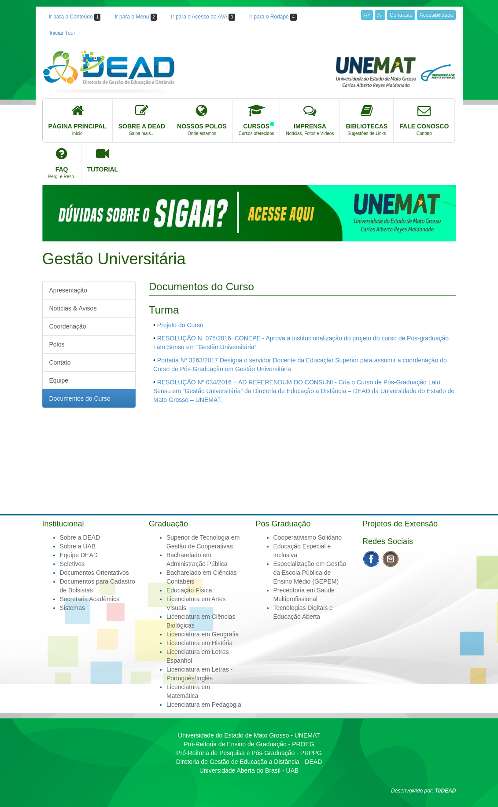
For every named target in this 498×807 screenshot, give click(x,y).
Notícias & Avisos (73, 308)
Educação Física (189, 590)
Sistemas (72, 607)
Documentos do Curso (80, 398)
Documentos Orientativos (94, 572)
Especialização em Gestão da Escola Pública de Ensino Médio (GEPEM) (310, 572)
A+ (367, 15)
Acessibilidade (437, 15)
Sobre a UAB (78, 546)
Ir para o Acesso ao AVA (203, 17)
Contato (60, 362)
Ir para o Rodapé (273, 17)
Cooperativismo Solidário (307, 537)
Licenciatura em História (199, 642)
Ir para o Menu (135, 17)
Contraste (401, 15)
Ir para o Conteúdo (75, 17)
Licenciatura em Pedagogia (203, 704)
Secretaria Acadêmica (90, 599)
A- (380, 15)
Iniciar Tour (62, 33)
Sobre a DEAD (80, 537)
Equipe (59, 380)
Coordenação (67, 326)
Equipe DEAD (79, 555)
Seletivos (72, 563)
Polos (57, 344)
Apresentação (68, 290)
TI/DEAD (445, 791)
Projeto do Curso (180, 325)
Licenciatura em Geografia (202, 634)
